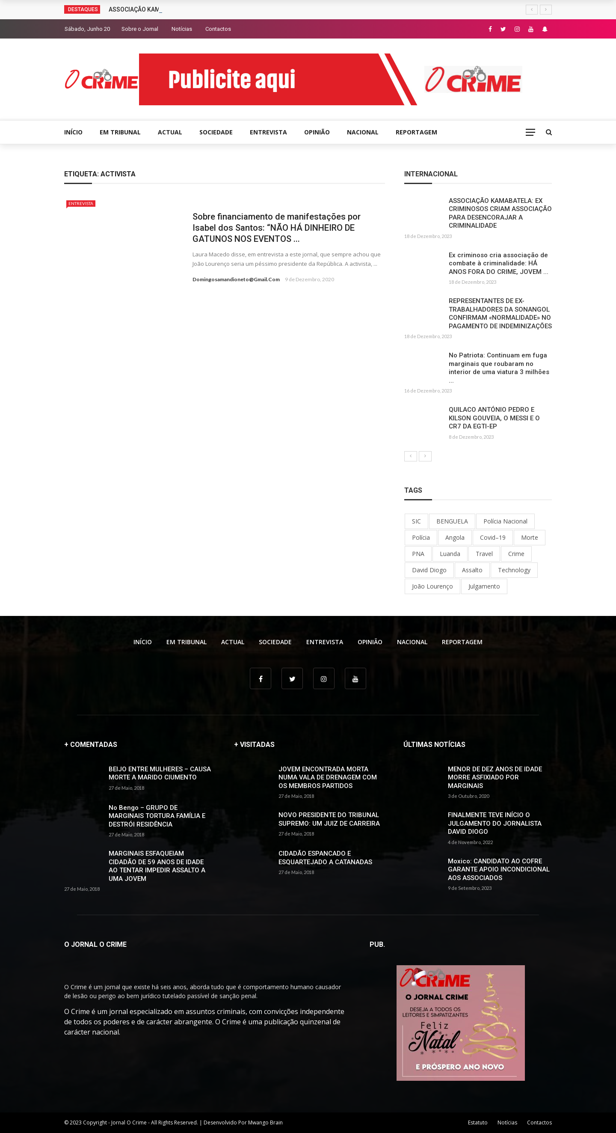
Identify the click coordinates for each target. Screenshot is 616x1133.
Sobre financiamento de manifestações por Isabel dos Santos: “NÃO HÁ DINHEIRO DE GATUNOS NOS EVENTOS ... (276, 227)
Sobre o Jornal (139, 29)
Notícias (182, 29)
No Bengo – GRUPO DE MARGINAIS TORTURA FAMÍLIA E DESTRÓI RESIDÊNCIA (157, 816)
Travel (484, 554)
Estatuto (478, 1122)
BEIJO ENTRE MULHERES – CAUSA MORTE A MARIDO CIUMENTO (160, 773)
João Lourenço (432, 586)
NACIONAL (363, 132)
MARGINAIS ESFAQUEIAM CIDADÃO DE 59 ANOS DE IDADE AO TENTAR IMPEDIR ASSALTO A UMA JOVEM (157, 866)
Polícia (421, 537)
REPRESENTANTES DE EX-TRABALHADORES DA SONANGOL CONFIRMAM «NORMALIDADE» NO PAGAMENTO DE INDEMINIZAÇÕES (500, 313)
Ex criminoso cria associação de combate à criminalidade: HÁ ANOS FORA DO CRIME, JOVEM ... (498, 263)
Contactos (218, 29)
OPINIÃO (317, 132)
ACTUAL (170, 132)
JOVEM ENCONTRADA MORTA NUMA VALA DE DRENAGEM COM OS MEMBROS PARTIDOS (327, 777)
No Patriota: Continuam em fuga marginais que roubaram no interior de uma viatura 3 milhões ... (499, 367)
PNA (418, 554)
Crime (516, 554)
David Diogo (429, 570)
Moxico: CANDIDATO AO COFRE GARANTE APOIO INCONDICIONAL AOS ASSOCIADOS (499, 869)
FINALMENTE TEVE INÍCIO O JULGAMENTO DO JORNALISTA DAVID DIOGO (495, 823)
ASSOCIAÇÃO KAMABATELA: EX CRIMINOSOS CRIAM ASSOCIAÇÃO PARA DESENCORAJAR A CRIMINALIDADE (500, 213)
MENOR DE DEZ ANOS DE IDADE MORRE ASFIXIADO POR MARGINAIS (495, 777)
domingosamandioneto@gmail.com (236, 279)
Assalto (472, 570)
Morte (529, 537)
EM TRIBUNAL (120, 132)
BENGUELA (452, 521)
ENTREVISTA (268, 132)
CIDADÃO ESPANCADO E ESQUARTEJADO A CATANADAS (325, 858)
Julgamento (484, 586)
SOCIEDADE (216, 132)
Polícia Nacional (505, 521)
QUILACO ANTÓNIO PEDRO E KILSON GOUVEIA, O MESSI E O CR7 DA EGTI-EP (494, 418)
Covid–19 (493, 537)
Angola (455, 537)
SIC (416, 521)
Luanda (450, 554)
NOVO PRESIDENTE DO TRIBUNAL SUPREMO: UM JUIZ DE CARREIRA (329, 819)
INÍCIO (73, 132)
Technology (514, 570)
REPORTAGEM (416, 132)
